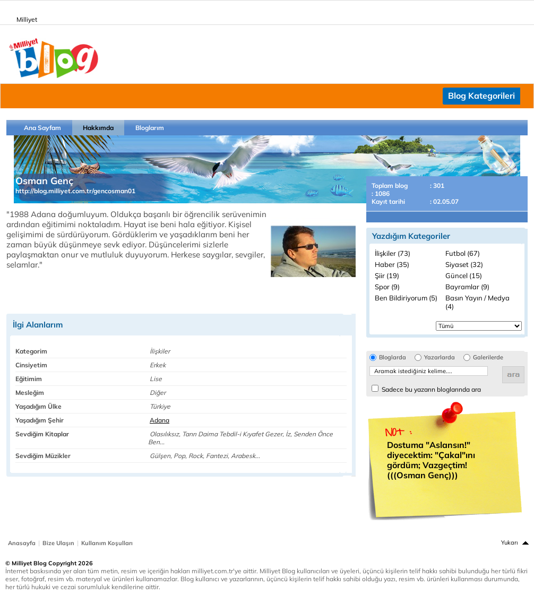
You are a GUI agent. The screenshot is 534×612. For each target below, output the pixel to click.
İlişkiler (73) (392, 253)
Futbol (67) (462, 253)
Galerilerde (488, 357)
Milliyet (22, 17)
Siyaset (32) (464, 264)
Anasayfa (22, 543)
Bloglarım (149, 128)
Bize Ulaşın (58, 543)
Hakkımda (98, 128)
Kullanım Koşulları (107, 543)
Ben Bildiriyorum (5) (406, 298)
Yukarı (509, 542)
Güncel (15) (463, 275)
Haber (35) (392, 264)
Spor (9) (387, 286)
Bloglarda (392, 357)
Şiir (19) (387, 275)
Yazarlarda (439, 357)
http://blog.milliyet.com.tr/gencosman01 (75, 191)
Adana (159, 420)
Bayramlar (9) (467, 286)
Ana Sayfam (42, 128)
